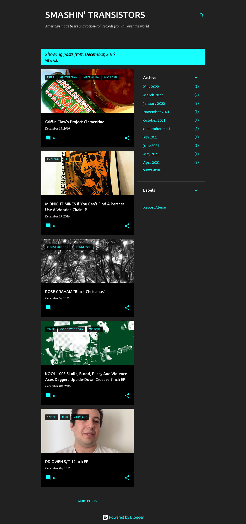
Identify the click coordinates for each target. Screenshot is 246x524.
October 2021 (154, 120)
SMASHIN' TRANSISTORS (95, 15)
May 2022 (151, 87)
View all (51, 60)
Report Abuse (154, 207)
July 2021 (150, 137)
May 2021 (151, 154)
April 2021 (151, 162)
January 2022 (154, 103)
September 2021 (156, 129)
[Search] (202, 15)
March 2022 (153, 95)
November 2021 (156, 112)
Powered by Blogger (123, 517)
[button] (127, 138)
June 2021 (151, 146)
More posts (87, 501)
